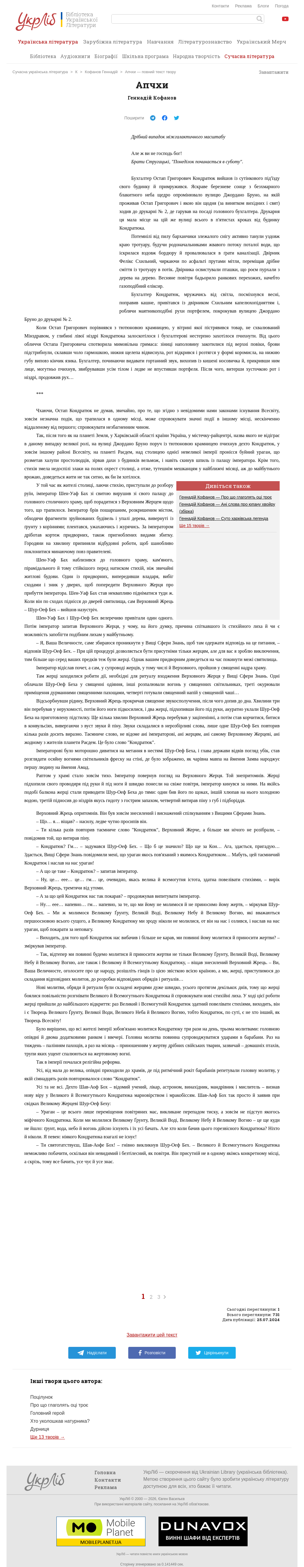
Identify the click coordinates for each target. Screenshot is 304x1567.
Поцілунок (41, 1397)
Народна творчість (196, 56)
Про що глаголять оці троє (59, 1405)
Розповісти (152, 1352)
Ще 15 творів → (194, 525)
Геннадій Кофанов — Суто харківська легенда (223, 518)
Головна (105, 1472)
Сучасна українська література (40, 72)
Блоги (263, 6)
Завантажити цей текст (152, 1334)
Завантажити (271, 72)
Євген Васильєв (171, 1499)
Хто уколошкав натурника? (60, 1421)
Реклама (243, 6)
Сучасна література (249, 56)
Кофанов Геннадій (101, 72)
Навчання (160, 41)
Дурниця (39, 1429)
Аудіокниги (75, 56)
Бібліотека (43, 56)
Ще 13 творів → (47, 1437)
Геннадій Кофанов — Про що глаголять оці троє (225, 497)
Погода (282, 6)
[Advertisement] (68, 221)
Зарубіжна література (112, 41)
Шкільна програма (145, 56)
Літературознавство (205, 41)
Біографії (106, 56)
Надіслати (92, 1352)
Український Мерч (261, 41)
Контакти (220, 6)
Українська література (48, 43)
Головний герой (47, 1413)
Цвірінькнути (212, 1352)
